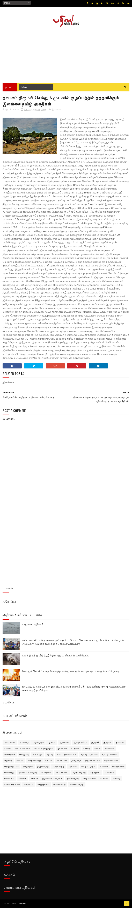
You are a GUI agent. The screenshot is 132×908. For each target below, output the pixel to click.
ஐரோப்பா (62, 748)
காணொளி (109, 748)
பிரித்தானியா (118, 766)
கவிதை (86, 748)
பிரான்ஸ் (104, 766)
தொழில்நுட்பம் (11, 766)
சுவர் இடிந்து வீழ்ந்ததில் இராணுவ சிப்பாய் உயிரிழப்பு (55, 655)
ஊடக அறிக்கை (22, 748)
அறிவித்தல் (38, 742)
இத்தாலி (95, 742)
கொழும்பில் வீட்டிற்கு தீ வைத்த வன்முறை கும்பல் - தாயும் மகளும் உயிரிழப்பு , (71, 671)
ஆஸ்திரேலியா (80, 742)
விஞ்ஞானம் (43, 784)
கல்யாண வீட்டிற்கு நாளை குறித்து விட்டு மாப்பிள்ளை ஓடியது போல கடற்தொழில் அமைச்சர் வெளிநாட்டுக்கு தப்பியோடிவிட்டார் (73, 641)
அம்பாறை (24, 742)
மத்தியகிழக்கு (79, 772)
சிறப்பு (50, 754)
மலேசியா (109, 772)
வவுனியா (28, 784)
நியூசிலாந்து (43, 766)
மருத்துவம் (95, 772)
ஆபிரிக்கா (64, 742)
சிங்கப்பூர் (37, 754)
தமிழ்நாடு (76, 760)
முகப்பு (9, 87)
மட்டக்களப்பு (62, 772)
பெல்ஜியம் (46, 772)
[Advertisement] (66, 54)
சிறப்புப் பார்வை (110, 754)
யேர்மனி (104, 778)
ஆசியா (51, 742)
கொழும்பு (24, 754)
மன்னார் (22, 778)
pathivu (22, 903)
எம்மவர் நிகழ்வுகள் (43, 748)
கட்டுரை (75, 748)
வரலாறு (116, 778)
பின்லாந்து (9, 772)
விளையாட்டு (59, 784)
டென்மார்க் (62, 760)
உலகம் (7, 748)
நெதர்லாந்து (58, 766)
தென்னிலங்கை (111, 760)
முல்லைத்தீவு (73, 778)
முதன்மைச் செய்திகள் (52, 778)
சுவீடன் (48, 760)
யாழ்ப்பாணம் (89, 778)
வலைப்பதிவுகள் (12, 784)
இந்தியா (107, 742)
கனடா (97, 748)
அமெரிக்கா (9, 742)
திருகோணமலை (92, 760)
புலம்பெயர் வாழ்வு (27, 772)
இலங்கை (56, 109)
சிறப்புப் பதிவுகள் (89, 754)
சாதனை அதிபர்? (32, 624)
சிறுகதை (8, 760)
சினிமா (19, 760)
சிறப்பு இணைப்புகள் (66, 754)
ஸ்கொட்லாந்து (77, 784)
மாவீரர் (34, 778)
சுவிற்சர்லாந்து (34, 760)
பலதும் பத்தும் (88, 766)
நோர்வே (73, 766)
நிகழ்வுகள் (28, 766)
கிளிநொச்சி (9, 754)
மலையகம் (9, 778)
